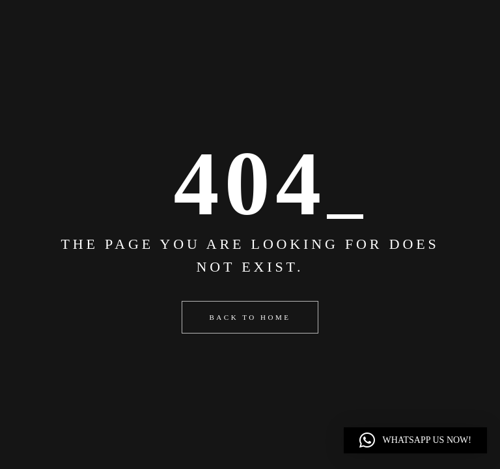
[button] (415, 440)
